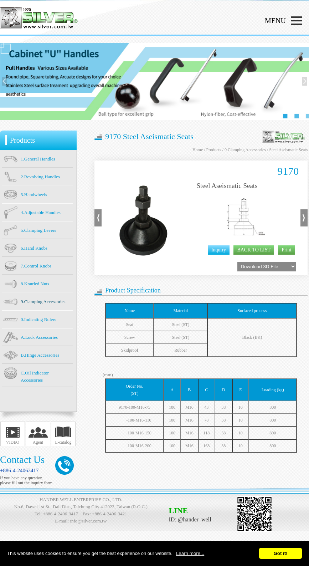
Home (197, 149)
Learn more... (190, 553)
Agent (38, 442)
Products (213, 149)
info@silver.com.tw (88, 521)
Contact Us (22, 459)
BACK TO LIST (254, 250)
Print (286, 250)
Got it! (280, 553)
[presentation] (4, 81)
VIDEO (12, 442)
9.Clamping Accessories (245, 149)
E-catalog (63, 442)
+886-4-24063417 (19, 470)
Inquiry (218, 250)
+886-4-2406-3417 (60, 513)
